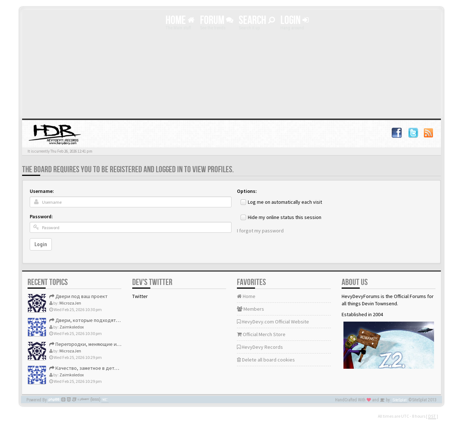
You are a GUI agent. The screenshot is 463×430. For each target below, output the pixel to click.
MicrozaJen (70, 303)
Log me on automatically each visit (285, 202)
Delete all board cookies (266, 359)
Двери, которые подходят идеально (94, 320)
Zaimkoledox (71, 327)
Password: (41, 216)
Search (257, 20)
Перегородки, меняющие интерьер (92, 344)
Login (294, 20)
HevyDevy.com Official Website (273, 321)
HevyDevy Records (260, 347)
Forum (216, 20)
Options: (247, 191)
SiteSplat (399, 400)
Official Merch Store (261, 334)
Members (250, 309)
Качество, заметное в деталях (86, 368)
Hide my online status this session (284, 217)
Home (180, 20)
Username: (42, 191)
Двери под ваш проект (78, 296)
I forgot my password (260, 230)
